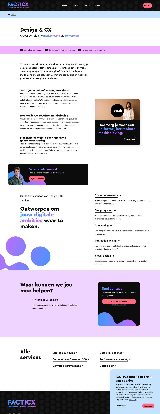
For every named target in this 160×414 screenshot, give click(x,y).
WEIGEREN (132, 400)
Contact (147, 5)
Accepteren (148, 406)
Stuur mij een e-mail (119, 298)
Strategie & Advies (64, 353)
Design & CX (107, 366)
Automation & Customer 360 (70, 359)
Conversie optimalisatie (67, 366)
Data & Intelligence (111, 353)
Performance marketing (114, 359)
